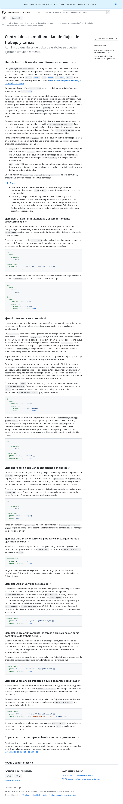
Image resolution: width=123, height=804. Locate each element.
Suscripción (16, 18)
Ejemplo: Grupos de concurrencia (25, 318)
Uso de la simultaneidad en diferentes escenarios (41, 62)
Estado (44, 795)
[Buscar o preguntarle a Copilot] (86, 12)
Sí (9, 776)
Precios (52, 795)
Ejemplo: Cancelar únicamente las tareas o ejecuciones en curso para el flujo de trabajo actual (42, 634)
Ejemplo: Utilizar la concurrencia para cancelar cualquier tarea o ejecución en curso (42, 540)
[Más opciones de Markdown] (116, 38)
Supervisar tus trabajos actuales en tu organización (42, 737)
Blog (74, 795)
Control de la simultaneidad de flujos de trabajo (24, 26)
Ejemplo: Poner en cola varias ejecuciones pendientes (37, 467)
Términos (26, 795)
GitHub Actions (12, 23)
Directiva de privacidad (12, 780)
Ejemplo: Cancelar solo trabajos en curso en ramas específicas (42, 680)
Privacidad (35, 795)
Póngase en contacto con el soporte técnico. (81, 779)
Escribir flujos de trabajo (44, 23)
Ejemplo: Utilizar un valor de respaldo (28, 583)
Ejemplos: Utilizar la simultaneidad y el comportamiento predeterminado (37, 220)
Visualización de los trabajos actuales (21, 751)
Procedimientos (26, 23)
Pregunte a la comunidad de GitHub (77, 775)
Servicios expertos (63, 795)
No (18, 776)
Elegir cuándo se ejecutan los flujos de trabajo (75, 23)
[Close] (116, 4)
